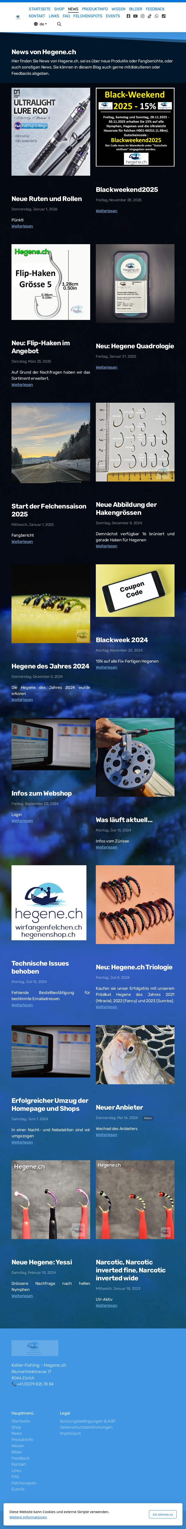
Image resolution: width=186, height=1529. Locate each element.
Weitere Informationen (28, 1517)
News (148, 1118)
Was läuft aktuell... (124, 820)
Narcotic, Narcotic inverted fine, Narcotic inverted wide (131, 1270)
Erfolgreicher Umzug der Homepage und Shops (49, 1104)
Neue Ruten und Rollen (46, 199)
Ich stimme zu (163, 1514)
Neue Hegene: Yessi (41, 1262)
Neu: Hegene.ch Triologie (134, 967)
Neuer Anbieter (119, 1107)
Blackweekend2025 (127, 189)
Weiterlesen (22, 226)
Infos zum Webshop (41, 793)
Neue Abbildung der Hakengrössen (126, 508)
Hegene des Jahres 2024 (50, 666)
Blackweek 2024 (122, 640)
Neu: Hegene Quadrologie (135, 346)
